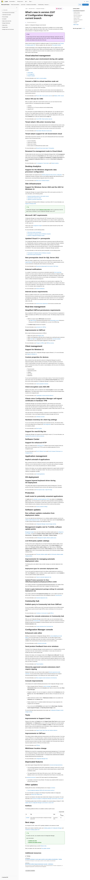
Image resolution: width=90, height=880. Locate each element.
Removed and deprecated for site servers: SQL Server (47, 266)
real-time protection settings (41, 506)
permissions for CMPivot (41, 327)
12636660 (27, 817)
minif (36, 338)
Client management (77, 16)
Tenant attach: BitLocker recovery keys (44, 130)
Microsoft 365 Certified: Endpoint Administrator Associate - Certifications (39, 864)
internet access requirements (42, 303)
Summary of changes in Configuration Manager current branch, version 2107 (47, 798)
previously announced (31, 777)
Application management (78, 19)
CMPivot (51, 613)
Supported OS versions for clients (34, 197)
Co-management (30, 74)
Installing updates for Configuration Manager (53, 828)
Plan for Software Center (41, 451)
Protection (75, 22)
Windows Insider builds (45, 209)
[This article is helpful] (83, 28)
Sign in (87, 1)
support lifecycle (28, 262)
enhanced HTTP (40, 445)
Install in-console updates (41, 78)
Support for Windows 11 (32, 354)
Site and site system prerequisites (34, 232)
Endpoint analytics (31, 75)
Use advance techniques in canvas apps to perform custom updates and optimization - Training (43, 859)
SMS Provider (33, 320)
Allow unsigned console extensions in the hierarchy (46, 677)
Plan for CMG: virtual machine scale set (44, 95)
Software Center (76, 18)
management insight (37, 225)
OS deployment (76, 21)
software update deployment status (32, 519)
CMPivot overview (50, 343)
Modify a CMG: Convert (59, 95)
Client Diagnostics (47, 424)
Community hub (58, 595)
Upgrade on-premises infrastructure (34, 199)
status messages (47, 686)
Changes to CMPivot (40, 343)
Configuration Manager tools (42, 758)
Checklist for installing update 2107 (32, 829)
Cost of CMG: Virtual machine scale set (44, 118)
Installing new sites (32, 840)
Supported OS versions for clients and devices (34, 436)
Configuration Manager (40, 8)
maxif (31, 338)
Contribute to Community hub (42, 613)
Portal (80, 4)
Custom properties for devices (42, 383)
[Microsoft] (2, 1)
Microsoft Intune (32, 8)
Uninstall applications (40, 473)
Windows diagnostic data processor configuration (52, 174)
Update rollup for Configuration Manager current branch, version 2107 (39, 802)
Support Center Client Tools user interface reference (46, 730)
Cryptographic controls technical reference (44, 395)
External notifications (40, 288)
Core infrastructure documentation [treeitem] (8, 12)
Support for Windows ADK (30, 203)
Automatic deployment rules (41, 597)
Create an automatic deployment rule (43, 577)
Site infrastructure (77, 13)
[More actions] (64, 9)
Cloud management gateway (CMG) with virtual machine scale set (40, 790)
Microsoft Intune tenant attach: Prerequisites (45, 148)
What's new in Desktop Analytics (42, 180)
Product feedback (39, 664)
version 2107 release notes (36, 794)
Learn (26, 8)
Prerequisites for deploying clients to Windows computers (39, 233)
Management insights (29, 532)
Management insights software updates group (47, 537)
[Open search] (84, 2)
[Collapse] (16, 8)
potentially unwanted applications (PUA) (41, 499)
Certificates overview (40, 416)
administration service (54, 320)
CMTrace (38, 745)
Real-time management (78, 15)
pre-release (52, 787)
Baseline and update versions (34, 842)
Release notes (43, 845)
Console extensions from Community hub (44, 626)
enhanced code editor (42, 643)
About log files (39, 428)
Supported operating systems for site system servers (38, 196)
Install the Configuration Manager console (35, 235)
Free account (85, 4)
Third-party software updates (42, 554)
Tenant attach (30, 72)
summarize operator (56, 338)
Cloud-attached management (79, 10)
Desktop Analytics (77, 12)
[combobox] (9, 10)
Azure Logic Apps (57, 272)
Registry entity (41, 335)
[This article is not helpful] (84, 28)
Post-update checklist (56, 45)
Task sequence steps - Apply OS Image (44, 489)
